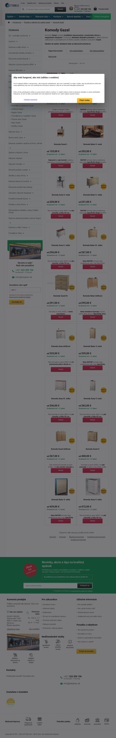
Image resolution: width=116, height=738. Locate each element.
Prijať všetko (85, 100)
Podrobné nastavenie (30, 99)
